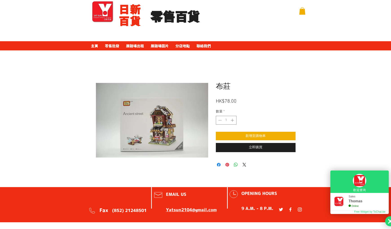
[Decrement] (219, 120)
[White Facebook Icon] (290, 209)
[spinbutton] (226, 120)
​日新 (130, 9)
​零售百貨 (175, 17)
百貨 (130, 21)
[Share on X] (244, 164)
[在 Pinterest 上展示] (227, 164)
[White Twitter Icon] (281, 209)
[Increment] (233, 120)
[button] (302, 11)
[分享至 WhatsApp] (236, 164)
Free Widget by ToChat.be (369, 211)
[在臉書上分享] (218, 164)
